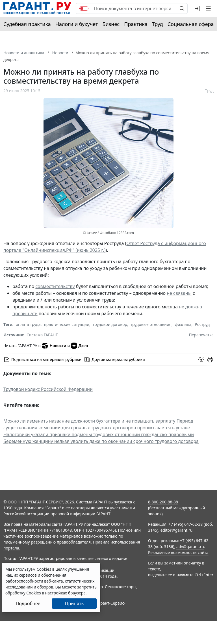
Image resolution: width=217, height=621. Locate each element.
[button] (197, 8)
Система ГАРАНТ (42, 334)
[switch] (83, 8)
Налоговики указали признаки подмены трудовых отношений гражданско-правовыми (98, 434)
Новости (54, 345)
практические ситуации (66, 324)
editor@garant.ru (176, 530)
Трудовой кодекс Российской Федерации (48, 389)
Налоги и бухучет (76, 24)
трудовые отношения (151, 324)
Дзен (79, 346)
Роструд (202, 324)
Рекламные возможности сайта (178, 552)
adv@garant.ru (190, 546)
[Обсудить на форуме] (201, 359)
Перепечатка (201, 334)
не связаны (179, 293)
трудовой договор (110, 324)
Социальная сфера (191, 24)
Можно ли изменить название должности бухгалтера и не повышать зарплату (89, 421)
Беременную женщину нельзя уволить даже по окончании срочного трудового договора (101, 441)
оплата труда (28, 324)
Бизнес (111, 24)
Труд (157, 24)
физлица (183, 324)
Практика (135, 24)
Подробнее (28, 603)
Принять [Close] (74, 603)
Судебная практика (27, 24)
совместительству (55, 286)
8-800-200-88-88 (163, 502)
